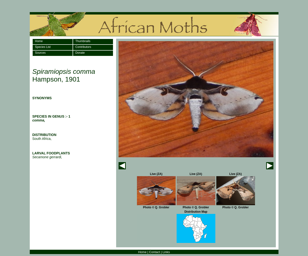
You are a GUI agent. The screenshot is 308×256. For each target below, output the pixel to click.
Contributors (83, 47)
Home (39, 41)
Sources (40, 52)
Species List (43, 47)
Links (166, 252)
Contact (154, 252)
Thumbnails (82, 41)
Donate (80, 52)
